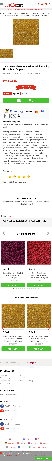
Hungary (10, 447)
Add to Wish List (33, 73)
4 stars (24, 176)
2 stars (14, 176)
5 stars (28, 176)
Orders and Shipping (25, 381)
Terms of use (5, 381)
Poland (42, 447)
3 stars (19, 176)
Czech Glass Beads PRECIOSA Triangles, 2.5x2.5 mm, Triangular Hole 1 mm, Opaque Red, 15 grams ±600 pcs (38, 275)
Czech (43, 443)
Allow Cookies (43, 458)
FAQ (19, 375)
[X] (1, 453)
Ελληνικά (27, 439)
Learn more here (11, 455)
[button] (13, 288)
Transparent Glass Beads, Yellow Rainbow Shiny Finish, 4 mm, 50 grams (13, 338)
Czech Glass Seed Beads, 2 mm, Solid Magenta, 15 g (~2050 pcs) (13, 275)
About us (3, 375)
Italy (32, 447)
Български (14, 439)
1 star (10, 176)
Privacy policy (5, 378)
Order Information (24, 378)
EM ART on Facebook (10, 406)
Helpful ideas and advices (9, 394)
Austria (21, 443)
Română (39, 439)
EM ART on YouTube (9, 411)
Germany (9, 443)
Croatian (32, 443)
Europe (22, 447)
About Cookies (5, 383)
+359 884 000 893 (37, 9)
